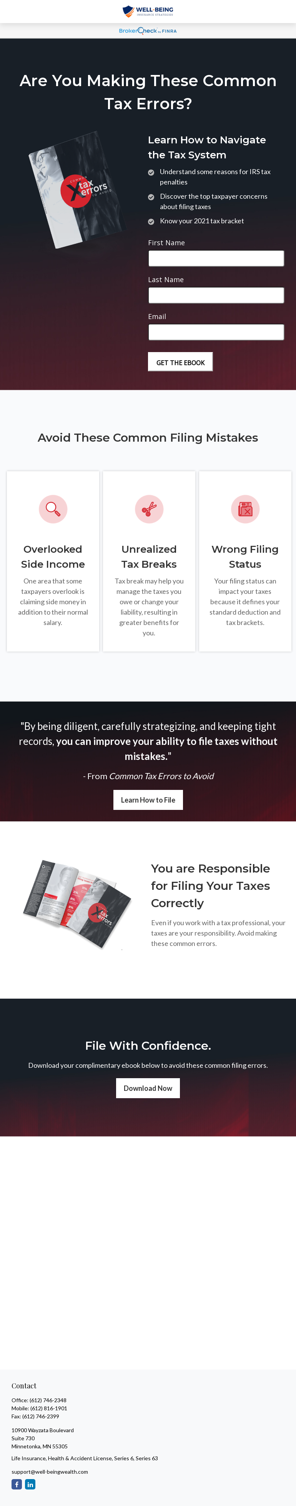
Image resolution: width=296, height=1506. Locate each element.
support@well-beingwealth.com (50, 1471)
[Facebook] (17, 1484)
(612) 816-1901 (48, 1408)
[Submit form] (180, 361)
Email (157, 316)
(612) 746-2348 (48, 1400)
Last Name (166, 279)
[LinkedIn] (30, 1484)
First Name (166, 242)
